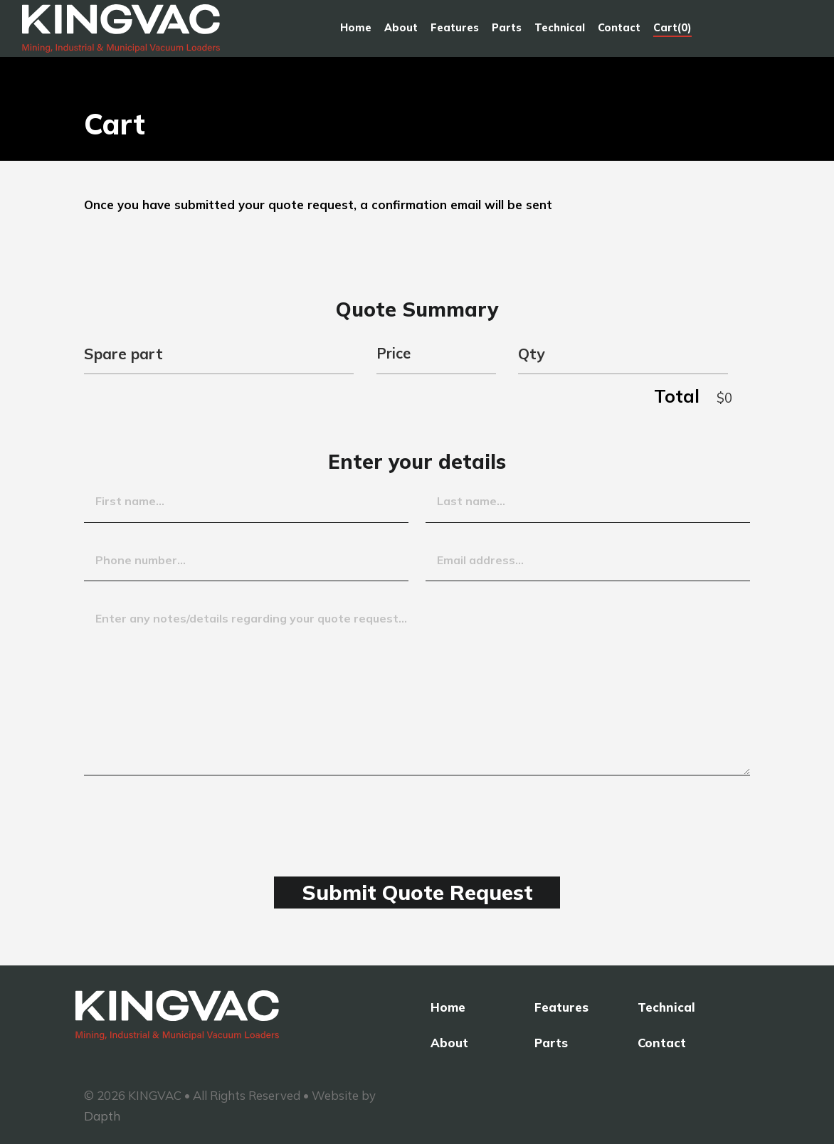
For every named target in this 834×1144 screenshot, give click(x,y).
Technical (559, 31)
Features (454, 31)
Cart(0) (672, 31)
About (400, 31)
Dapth (102, 1115)
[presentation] (192, 814)
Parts (506, 31)
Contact (618, 31)
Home (355, 31)
